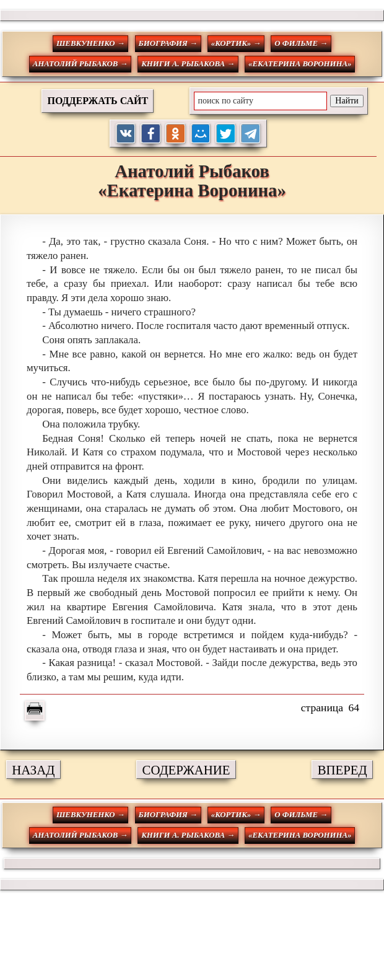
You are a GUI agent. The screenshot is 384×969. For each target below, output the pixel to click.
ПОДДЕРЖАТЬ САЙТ (97, 100)
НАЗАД (33, 770)
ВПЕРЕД (342, 770)
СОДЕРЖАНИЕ (186, 770)
